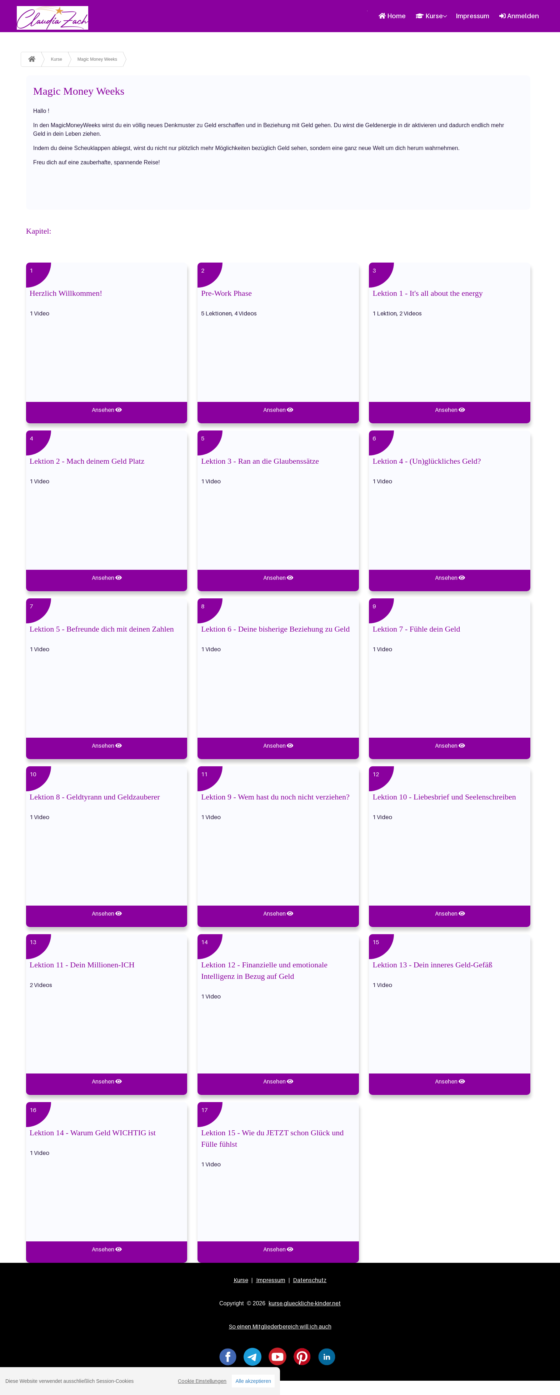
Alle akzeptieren (253, 1382)
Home (392, 16)
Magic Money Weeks (97, 59)
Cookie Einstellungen (202, 1382)
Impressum (472, 16)
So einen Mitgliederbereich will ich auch (280, 1326)
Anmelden (519, 16)
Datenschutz (309, 1280)
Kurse (429, 16)
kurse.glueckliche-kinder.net (305, 1303)
